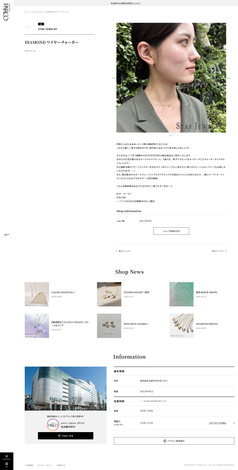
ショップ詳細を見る (171, 231)
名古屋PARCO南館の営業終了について (126, 3)
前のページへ (125, 251)
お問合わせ (61, 465)
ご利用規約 (29, 465)
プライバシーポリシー (45, 465)
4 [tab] (173, 135)
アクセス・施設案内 (176, 440)
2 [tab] (170, 135)
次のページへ (218, 251)
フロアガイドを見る (217, 422)
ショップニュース (38, 11)
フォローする (67, 435)
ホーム (27, 11)
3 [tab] (172, 135)
